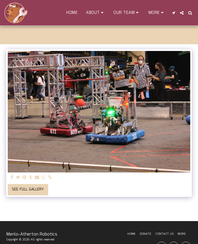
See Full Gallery (28, 189)
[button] (95, 12)
